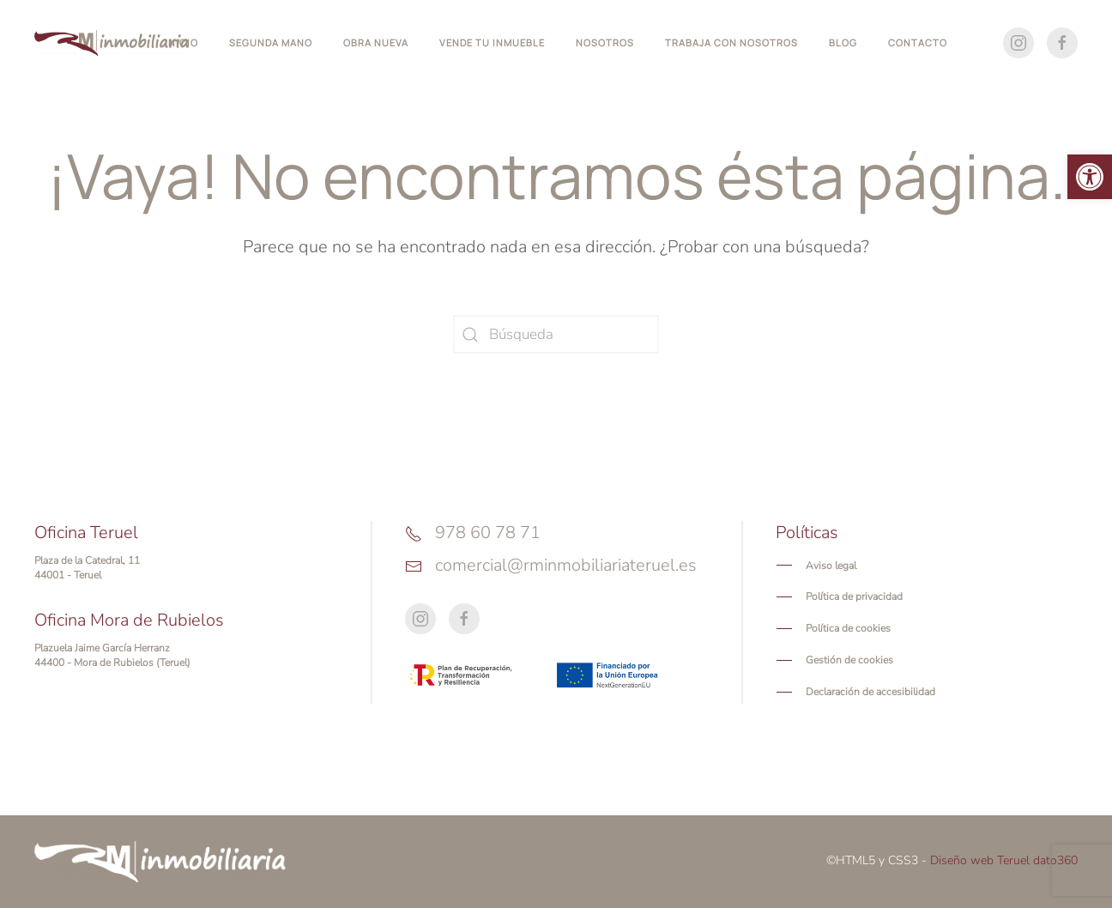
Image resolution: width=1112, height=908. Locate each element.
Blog (843, 42)
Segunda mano (270, 42)
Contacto (917, 42)
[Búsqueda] (556, 334)
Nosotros (605, 42)
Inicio (181, 42)
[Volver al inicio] (111, 43)
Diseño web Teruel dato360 (1004, 860)
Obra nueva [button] (375, 42)
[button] (1089, 176)
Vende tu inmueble (492, 42)
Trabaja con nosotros (731, 42)
